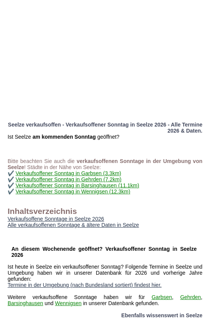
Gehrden (190, 297)
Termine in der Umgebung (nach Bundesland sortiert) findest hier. (85, 285)
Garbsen (161, 297)
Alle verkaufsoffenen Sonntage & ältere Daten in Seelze (73, 225)
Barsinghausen (25, 303)
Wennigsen (68, 303)
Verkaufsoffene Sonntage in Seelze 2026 (56, 219)
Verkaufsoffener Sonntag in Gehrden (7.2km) (68, 179)
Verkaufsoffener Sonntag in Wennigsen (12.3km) (73, 191)
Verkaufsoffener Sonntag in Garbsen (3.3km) (68, 173)
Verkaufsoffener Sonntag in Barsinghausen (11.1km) (77, 185)
